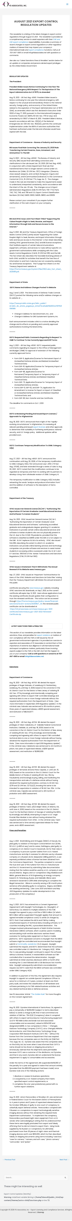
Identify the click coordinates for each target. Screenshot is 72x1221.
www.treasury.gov (36, 588)
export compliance (36, 51)
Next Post (64, 1160)
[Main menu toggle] (67, 4)
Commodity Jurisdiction (27, 945)
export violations (43, 636)
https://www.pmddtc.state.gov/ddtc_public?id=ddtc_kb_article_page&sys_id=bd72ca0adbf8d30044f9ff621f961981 (35, 306)
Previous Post (9, 1160)
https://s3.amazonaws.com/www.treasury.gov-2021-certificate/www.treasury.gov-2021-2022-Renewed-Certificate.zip (31, 612)
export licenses (39, 428)
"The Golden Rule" (38, 995)
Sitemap (40, 1213)
